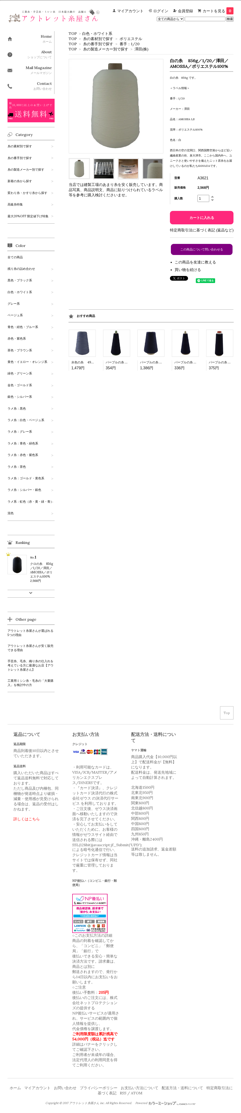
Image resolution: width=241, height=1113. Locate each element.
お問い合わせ (65, 1087)
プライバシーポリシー (98, 1087)
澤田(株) (141, 49)
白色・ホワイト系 (97, 33)
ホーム (15, 1087)
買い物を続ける (188, 269)
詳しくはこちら (26, 819)
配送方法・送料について (182, 1087)
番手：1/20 (130, 43)
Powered (165, 1103)
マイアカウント (130, 10)
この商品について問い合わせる (201, 249)
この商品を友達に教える (195, 262)
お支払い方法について (139, 1087)
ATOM (136, 1093)
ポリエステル (131, 38)
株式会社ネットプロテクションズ (94, 1002)
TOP (73, 33)
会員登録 (185, 10)
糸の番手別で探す (98, 43)
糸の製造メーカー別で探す (105, 49)
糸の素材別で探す (98, 38)
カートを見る (218, 10)
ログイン (160, 10)
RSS (123, 1093)
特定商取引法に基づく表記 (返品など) (201, 230)
